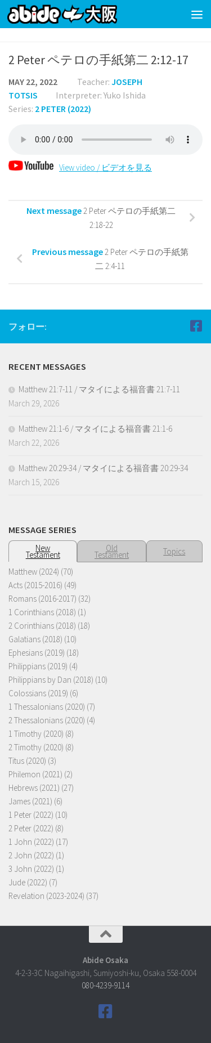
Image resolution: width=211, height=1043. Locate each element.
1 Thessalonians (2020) (46, 706)
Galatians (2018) (35, 639)
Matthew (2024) (33, 571)
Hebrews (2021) (34, 787)
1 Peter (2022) (30, 814)
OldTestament (112, 551)
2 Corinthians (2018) (42, 625)
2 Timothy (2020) (36, 747)
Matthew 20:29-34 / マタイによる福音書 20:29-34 (103, 468)
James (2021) (30, 801)
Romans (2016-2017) (42, 598)
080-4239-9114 (105, 985)
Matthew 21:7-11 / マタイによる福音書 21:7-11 (99, 389)
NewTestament (43, 551)
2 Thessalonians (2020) (46, 720)
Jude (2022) (27, 882)
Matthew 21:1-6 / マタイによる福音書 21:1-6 (95, 428)
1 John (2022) (31, 841)
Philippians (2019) (38, 666)
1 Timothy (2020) (36, 733)
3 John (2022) (31, 868)
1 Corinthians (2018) (42, 612)
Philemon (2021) (35, 774)
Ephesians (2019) (36, 652)
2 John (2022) (31, 855)
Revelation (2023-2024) (46, 895)
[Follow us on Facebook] (196, 326)
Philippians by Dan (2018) (50, 679)
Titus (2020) (27, 760)
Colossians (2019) (38, 693)
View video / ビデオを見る (80, 167)
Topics (174, 551)
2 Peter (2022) (63, 108)
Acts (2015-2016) (35, 585)
